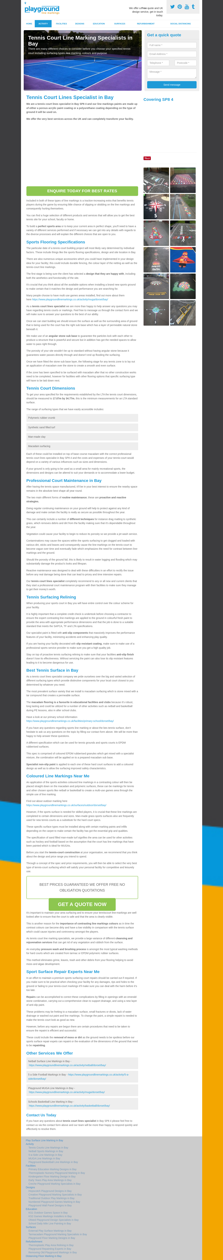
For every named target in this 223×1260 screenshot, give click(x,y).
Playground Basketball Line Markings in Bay (53, 1162)
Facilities (61, 24)
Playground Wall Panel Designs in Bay (50, 1205)
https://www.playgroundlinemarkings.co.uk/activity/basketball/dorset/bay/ (69, 1105)
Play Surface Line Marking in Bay (44, 1140)
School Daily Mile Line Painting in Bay (50, 1223)
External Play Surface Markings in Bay (50, 1230)
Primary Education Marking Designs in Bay (53, 1169)
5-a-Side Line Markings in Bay (45, 1154)
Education (99, 24)
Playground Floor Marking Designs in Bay (52, 1238)
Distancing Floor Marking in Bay (44, 1256)
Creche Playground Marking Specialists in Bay (55, 1183)
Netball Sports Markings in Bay (46, 1151)
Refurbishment (146, 24)
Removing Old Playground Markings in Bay (53, 1252)
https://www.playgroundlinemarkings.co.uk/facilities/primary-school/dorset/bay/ (70, 721)
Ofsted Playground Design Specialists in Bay (54, 1219)
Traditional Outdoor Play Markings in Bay (52, 1198)
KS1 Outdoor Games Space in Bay (48, 1212)
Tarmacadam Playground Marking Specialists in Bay (58, 1234)
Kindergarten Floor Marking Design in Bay (52, 1176)
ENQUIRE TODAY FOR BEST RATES (82, 191)
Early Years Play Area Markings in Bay (50, 1180)
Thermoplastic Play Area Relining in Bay (51, 1245)
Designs (79, 24)
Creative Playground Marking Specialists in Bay (55, 1194)
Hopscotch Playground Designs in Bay (50, 1191)
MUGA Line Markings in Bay (44, 1158)
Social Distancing (180, 24)
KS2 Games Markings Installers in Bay (50, 1216)
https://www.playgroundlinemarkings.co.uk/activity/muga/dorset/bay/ (70, 299)
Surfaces (119, 24)
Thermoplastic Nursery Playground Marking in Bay (57, 1172)
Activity (43, 24)
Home (29, 24)
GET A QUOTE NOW (82, 904)
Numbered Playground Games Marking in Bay (54, 1201)
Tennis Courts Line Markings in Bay (48, 1147)
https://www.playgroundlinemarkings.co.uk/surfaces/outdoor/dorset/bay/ (66, 805)
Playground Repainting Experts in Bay (50, 1248)
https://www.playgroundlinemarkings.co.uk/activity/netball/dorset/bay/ (67, 1065)
